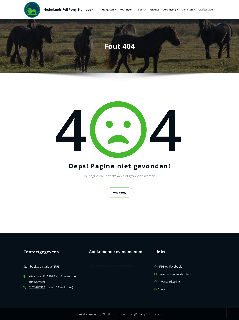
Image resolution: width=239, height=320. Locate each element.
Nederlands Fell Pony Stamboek (68, 9)
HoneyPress (135, 314)
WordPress (108, 314)
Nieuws (154, 9)
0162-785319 (37, 287)
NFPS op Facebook (170, 266)
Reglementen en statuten (174, 274)
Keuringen (127, 9)
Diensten (188, 9)
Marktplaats (207, 9)
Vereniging (170, 9)
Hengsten (109, 9)
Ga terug (119, 192)
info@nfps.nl (37, 282)
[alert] (119, 266)
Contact (163, 289)
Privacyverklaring (169, 282)
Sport (142, 9)
